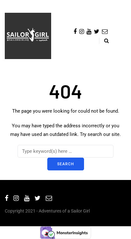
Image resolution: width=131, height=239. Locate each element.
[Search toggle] (104, 41)
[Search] (65, 151)
